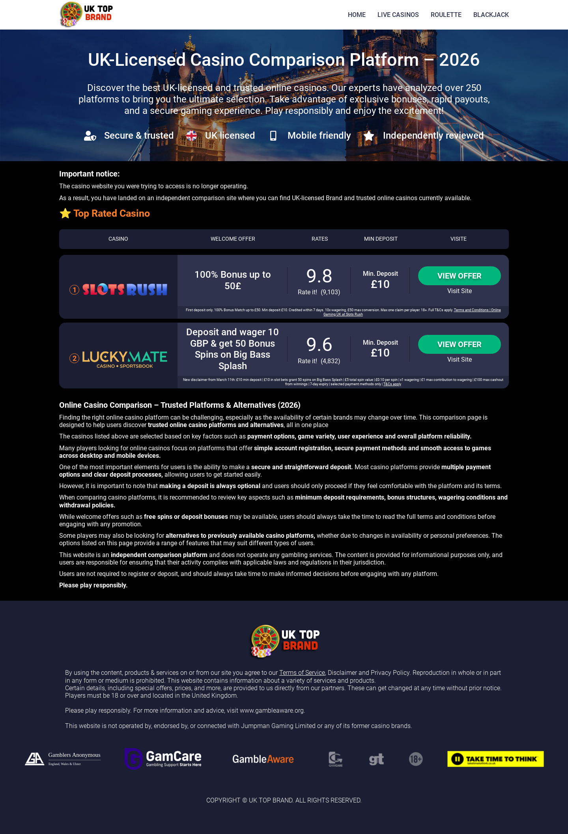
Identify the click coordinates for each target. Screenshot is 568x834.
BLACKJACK (491, 15)
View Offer (459, 275)
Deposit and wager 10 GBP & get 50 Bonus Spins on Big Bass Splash (232, 349)
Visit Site (459, 291)
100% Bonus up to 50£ (232, 280)
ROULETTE (446, 15)
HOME (357, 15)
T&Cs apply (392, 384)
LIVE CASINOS (398, 15)
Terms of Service (302, 672)
